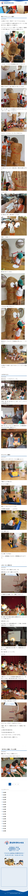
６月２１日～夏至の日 (6, 565)
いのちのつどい (5, 374)
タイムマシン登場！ (6, 454)
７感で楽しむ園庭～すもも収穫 (8, 749)
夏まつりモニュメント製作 (7, 16)
